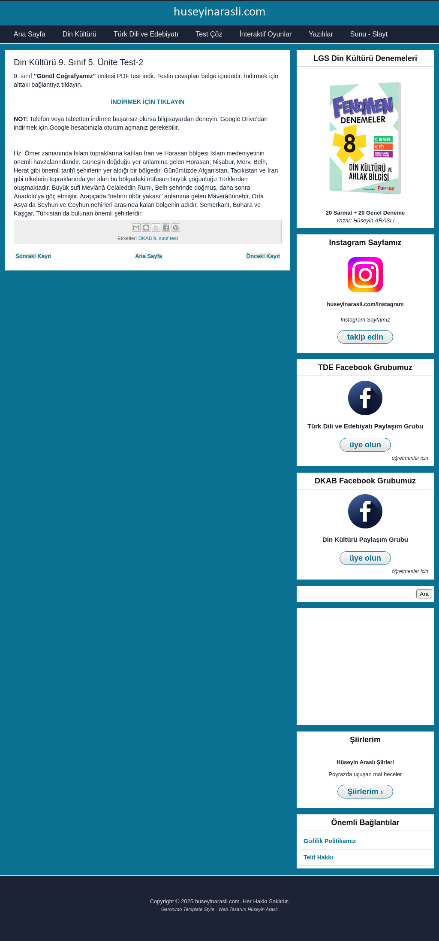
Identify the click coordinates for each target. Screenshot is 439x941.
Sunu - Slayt (369, 34)
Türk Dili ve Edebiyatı (146, 34)
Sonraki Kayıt (33, 256)
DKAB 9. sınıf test (158, 238)
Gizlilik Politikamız (330, 841)
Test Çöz (208, 34)
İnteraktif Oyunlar (265, 34)
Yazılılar (321, 34)
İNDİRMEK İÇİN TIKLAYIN (148, 101)
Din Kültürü (79, 34)
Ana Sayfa (29, 34)
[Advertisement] (365, 666)
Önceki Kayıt (263, 256)
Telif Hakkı (318, 857)
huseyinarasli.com (220, 12)
